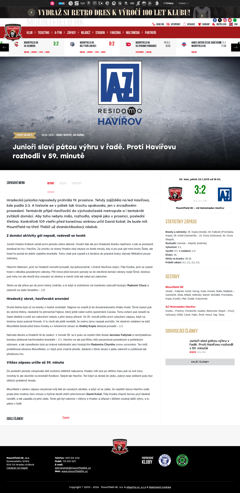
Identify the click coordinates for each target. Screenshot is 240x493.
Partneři (150, 33)
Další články (200, 362)
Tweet (65, 417)
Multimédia (133, 33)
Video (47, 52)
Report (34, 52)
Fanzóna (115, 33)
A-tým (58, 33)
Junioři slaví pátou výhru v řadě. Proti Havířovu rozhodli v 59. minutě (211, 344)
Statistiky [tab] (77, 183)
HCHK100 (158, 24)
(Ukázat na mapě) (17, 468)
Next (235, 47)
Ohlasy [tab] (63, 183)
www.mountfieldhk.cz (75, 471)
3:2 (56, 44)
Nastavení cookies (160, 487)
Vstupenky (173, 24)
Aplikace (189, 24)
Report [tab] (50, 183)
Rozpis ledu (219, 24)
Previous (4, 47)
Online (26, 52)
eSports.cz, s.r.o (136, 487)
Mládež (85, 33)
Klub (29, 33)
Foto (41, 52)
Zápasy (71, 33)
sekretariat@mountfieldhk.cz (73, 468)
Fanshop (204, 24)
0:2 (111, 44)
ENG (233, 24)
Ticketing (43, 33)
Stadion (100, 33)
